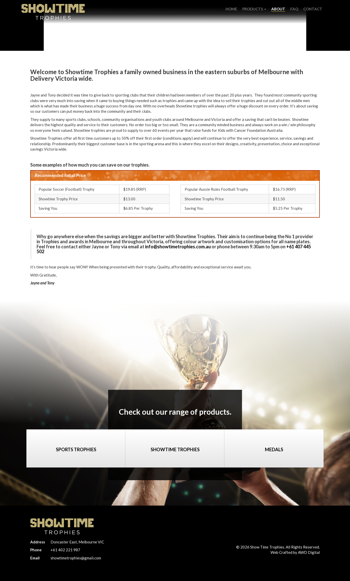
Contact (312, 9)
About (278, 9)
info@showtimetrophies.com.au (178, 246)
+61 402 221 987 (65, 549)
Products (254, 9)
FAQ (294, 9)
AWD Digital (309, 552)
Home (231, 9)
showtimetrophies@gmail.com (76, 558)
